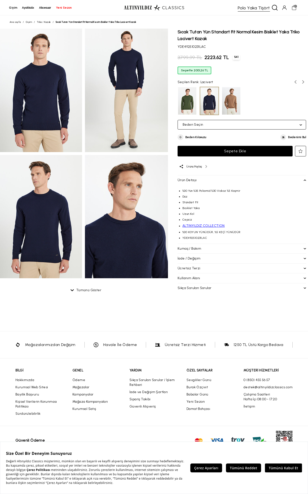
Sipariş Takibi (140, 399)
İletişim (249, 407)
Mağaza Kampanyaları (90, 402)
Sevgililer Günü (198, 380)
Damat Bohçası (198, 409)
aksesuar (45, 7)
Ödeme (78, 380)
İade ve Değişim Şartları (148, 392)
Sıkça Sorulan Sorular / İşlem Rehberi (152, 382)
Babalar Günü (197, 395)
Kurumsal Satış (84, 409)
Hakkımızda (24, 380)
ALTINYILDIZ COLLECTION (203, 226)
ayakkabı (28, 7)
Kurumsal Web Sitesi (31, 387)
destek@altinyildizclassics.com (268, 387)
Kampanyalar (82, 395)
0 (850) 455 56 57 (257, 380)
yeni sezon (64, 7)
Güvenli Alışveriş (142, 407)
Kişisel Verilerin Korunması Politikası (36, 404)
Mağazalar (81, 387)
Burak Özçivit (197, 387)
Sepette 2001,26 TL (194, 70)
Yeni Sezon (195, 402)
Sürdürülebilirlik (28, 414)
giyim (14, 7)
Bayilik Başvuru (27, 395)
